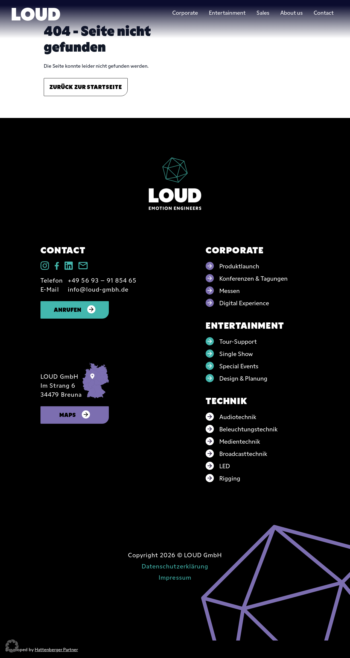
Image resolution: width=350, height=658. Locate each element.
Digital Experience (244, 302)
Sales (262, 12)
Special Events (238, 365)
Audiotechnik (237, 416)
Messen (229, 290)
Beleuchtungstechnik (248, 429)
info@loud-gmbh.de (98, 289)
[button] (12, 646)
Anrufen (75, 309)
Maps (74, 414)
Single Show (236, 353)
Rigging (229, 478)
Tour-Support (238, 341)
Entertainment (227, 12)
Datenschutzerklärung (175, 566)
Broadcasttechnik (243, 453)
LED (224, 465)
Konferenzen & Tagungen (253, 278)
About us (291, 12)
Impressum (175, 577)
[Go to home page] (175, 183)
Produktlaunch (239, 266)
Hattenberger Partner (56, 649)
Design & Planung (243, 378)
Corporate (185, 12)
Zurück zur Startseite (85, 86)
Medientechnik (239, 441)
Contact (324, 12)
